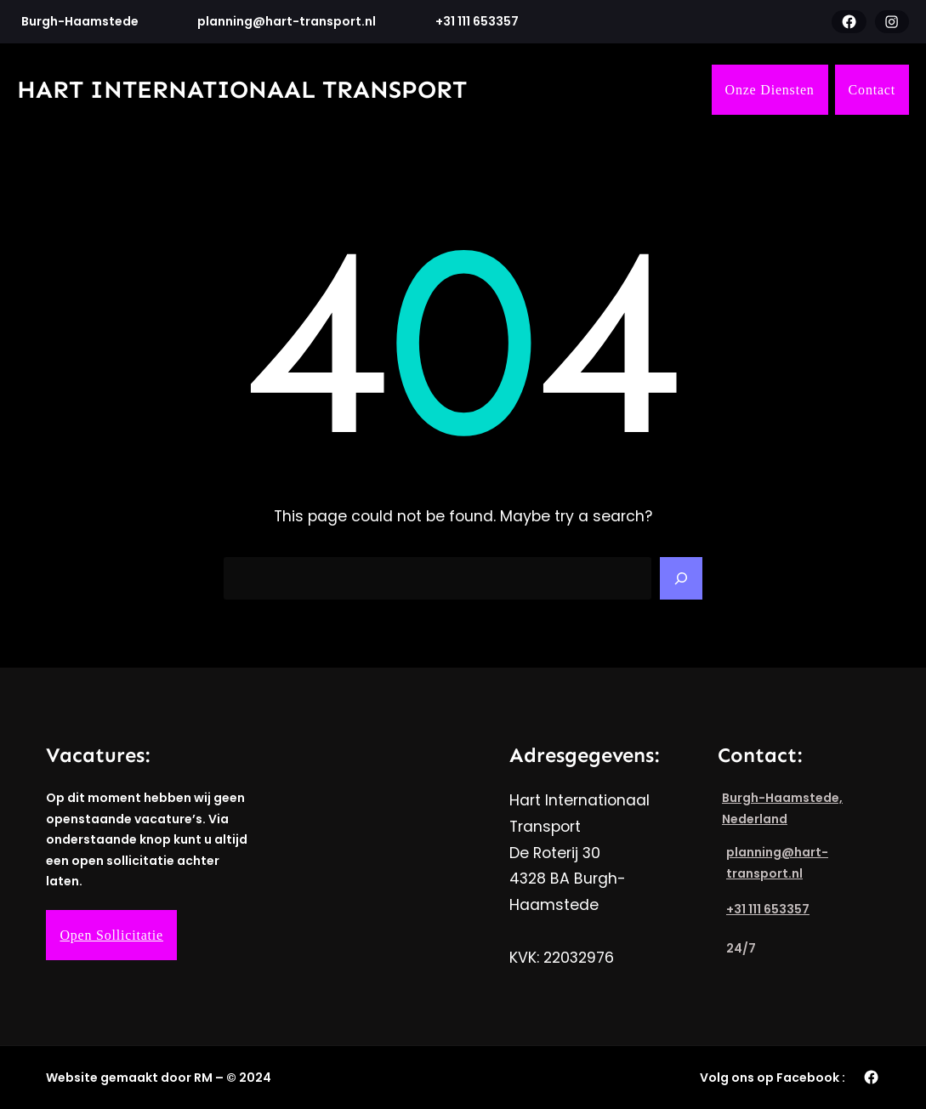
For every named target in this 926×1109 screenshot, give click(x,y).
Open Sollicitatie (111, 935)
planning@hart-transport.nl (286, 21)
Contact (872, 89)
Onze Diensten (770, 89)
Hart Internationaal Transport (242, 90)
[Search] (681, 578)
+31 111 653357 (477, 21)
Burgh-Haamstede (80, 21)
